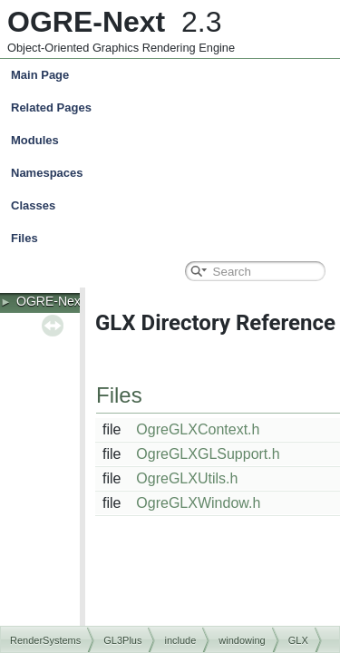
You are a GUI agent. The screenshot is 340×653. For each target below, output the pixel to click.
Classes (174, 206)
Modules (35, 140)
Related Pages (51, 107)
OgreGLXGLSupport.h (207, 454)
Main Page (40, 75)
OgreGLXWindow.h (198, 503)
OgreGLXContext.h (197, 429)
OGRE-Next (50, 301)
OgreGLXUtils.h (187, 478)
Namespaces (174, 173)
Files (174, 238)
